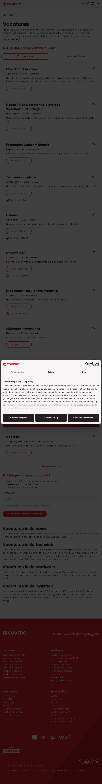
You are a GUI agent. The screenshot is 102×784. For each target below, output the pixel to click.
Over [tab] (84, 372)
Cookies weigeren (82, 418)
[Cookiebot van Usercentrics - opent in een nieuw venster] (87, 364)
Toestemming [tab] (17, 372)
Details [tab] (51, 372)
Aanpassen (51, 418)
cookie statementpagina (57, 405)
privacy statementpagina (20, 405)
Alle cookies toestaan (18, 418)
